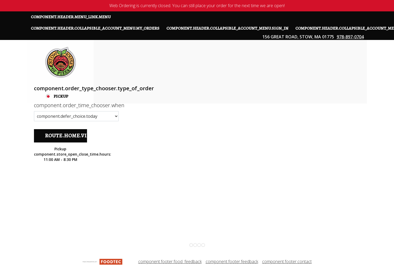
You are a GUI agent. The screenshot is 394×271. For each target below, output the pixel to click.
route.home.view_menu (78, 135)
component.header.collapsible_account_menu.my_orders (95, 28)
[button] (60, 62)
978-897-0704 (350, 37)
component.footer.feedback (232, 261)
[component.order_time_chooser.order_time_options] (76, 116)
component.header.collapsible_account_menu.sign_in (227, 28)
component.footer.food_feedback (170, 261)
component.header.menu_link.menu (71, 17)
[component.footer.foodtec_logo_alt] (102, 261)
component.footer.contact (287, 261)
